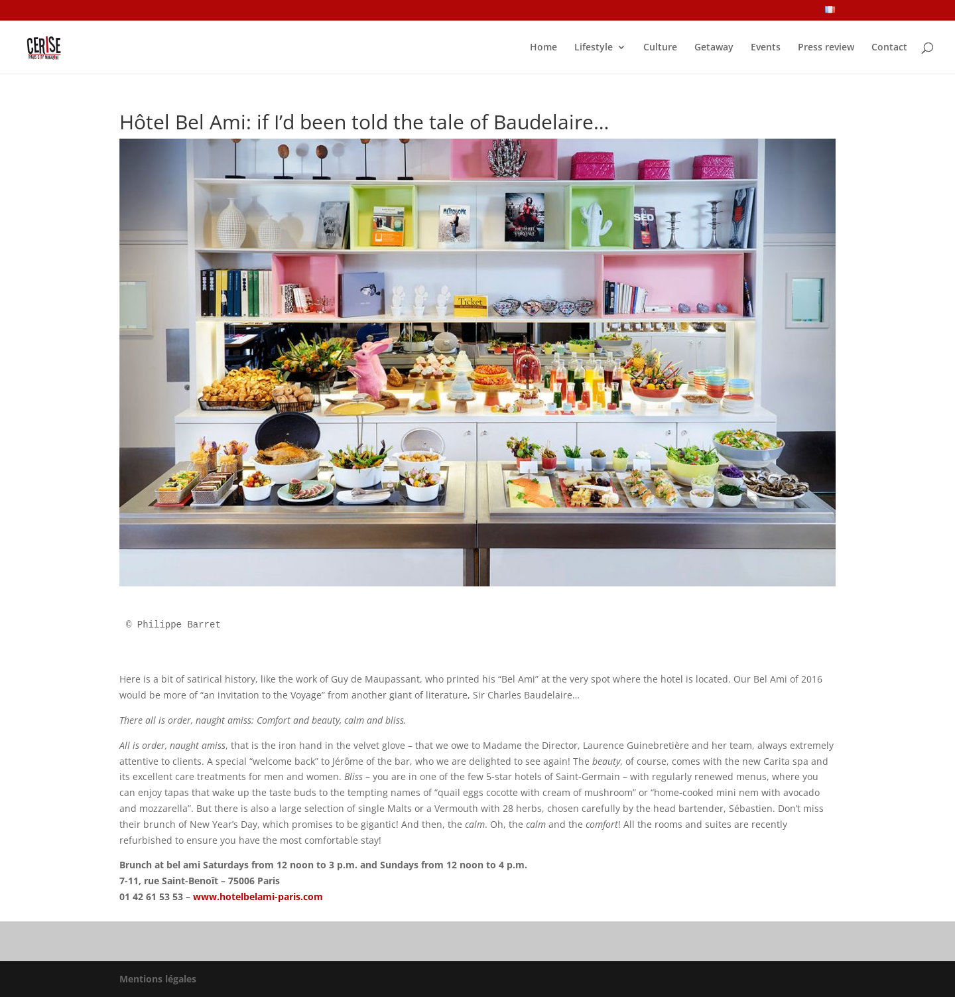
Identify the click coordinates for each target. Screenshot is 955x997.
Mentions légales (157, 978)
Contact (889, 47)
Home (543, 47)
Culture (660, 47)
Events (766, 47)
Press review (826, 47)
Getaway (713, 47)
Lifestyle (593, 47)
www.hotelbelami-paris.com (258, 896)
